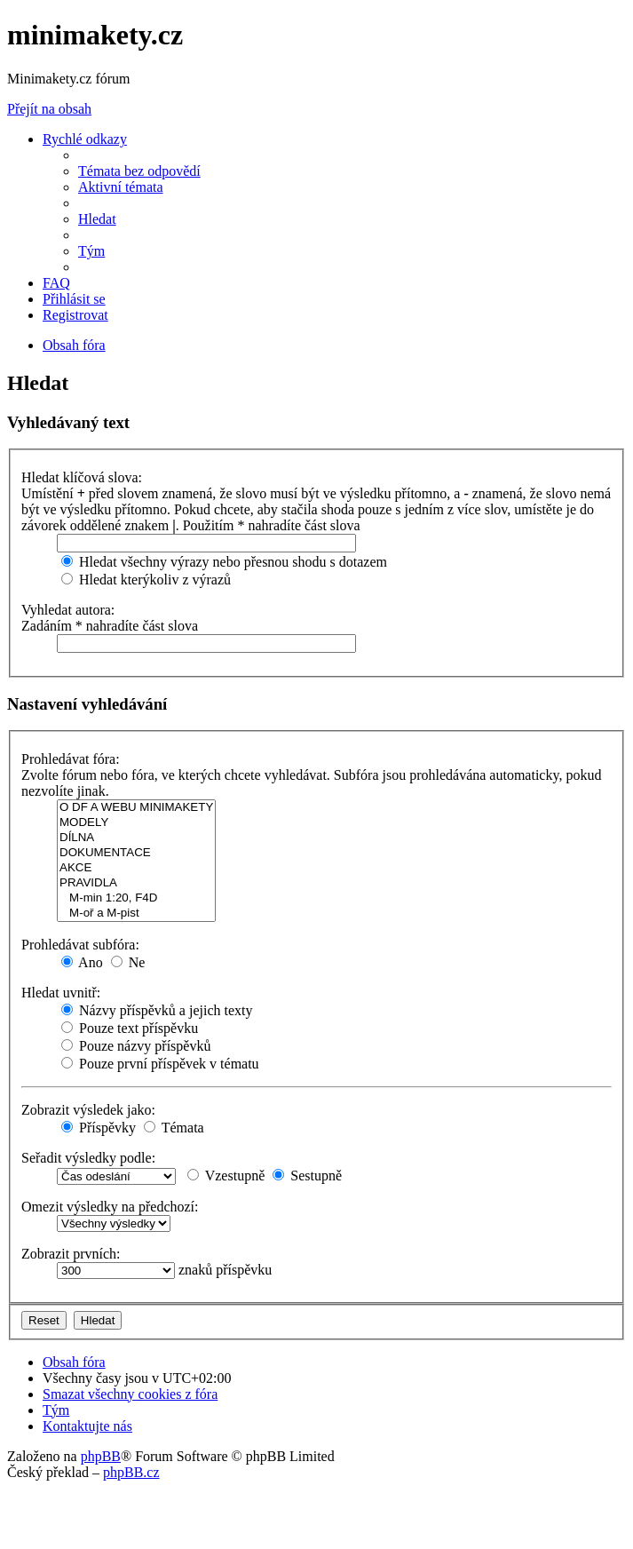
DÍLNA (136, 838)
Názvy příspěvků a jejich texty (157, 1010)
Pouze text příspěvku (129, 1028)
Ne (128, 962)
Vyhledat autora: (68, 609)
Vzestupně (226, 1175)
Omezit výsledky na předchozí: (110, 1206)
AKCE (136, 868)
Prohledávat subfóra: (80, 944)
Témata (174, 1127)
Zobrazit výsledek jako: (88, 1109)
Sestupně (307, 1175)
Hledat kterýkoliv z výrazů (146, 579)
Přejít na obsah (49, 108)
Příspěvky (98, 1127)
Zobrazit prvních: (71, 1253)
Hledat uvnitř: (60, 992)
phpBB (101, 1456)
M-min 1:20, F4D (136, 898)
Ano (82, 962)
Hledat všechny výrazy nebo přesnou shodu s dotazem (224, 561)
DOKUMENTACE (136, 853)
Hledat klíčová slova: (81, 477)
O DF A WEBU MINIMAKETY (136, 807)
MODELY (136, 822)
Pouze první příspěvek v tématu (160, 1063)
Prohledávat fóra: (70, 759)
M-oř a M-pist (136, 913)
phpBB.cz (131, 1472)
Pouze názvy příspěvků (135, 1045)
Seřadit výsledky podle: (88, 1157)
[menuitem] (139, 171)
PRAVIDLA (136, 883)
